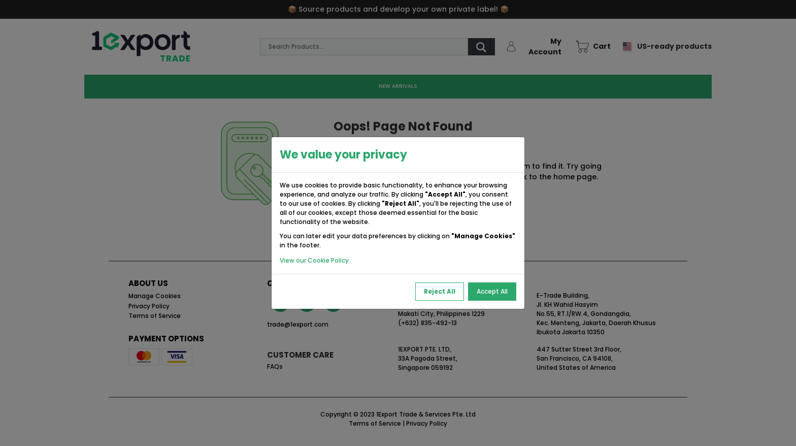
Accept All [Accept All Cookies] (492, 291)
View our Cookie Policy (314, 260)
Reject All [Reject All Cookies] (439, 291)
